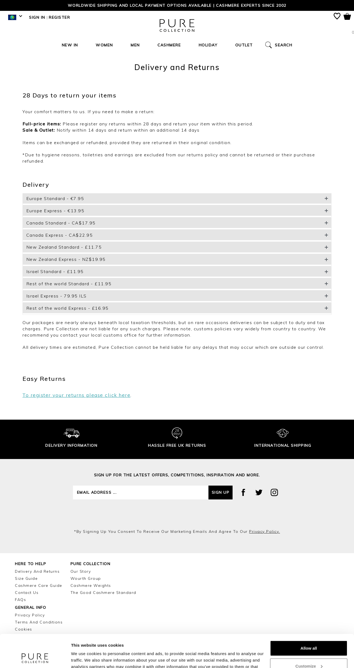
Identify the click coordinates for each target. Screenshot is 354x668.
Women (104, 45)
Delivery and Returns (37, 571)
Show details (83, 657)
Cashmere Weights (90, 585)
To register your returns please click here (76, 395)
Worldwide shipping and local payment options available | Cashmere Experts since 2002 (177, 5)
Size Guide (26, 578)
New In (70, 45)
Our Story (80, 571)
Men (135, 45)
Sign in (37, 17)
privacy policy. (264, 531)
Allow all (309, 617)
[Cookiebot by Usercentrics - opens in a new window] (35, 657)
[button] (177, 199)
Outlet (244, 45)
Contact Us (26, 592)
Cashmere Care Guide (38, 585)
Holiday (208, 45)
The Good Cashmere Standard (103, 592)
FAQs (20, 599)
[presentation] (177, 514)
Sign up (221, 492)
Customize (309, 635)
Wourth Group (85, 578)
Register (59, 17)
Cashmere (169, 45)
